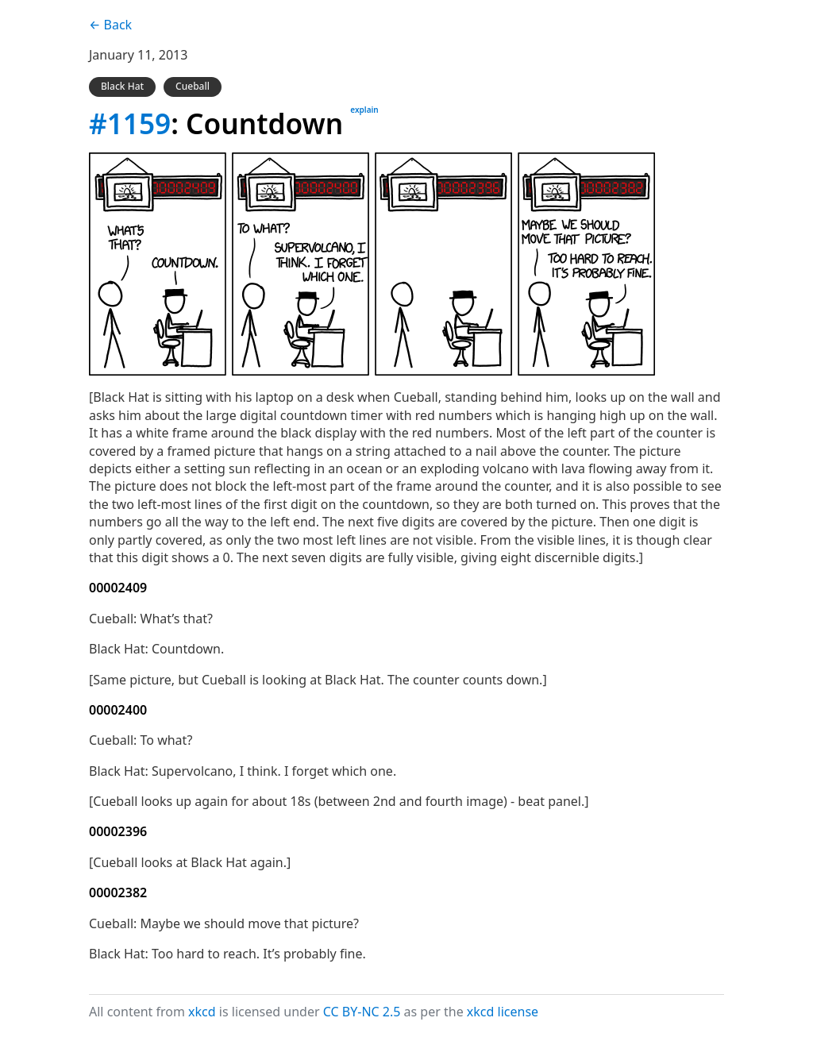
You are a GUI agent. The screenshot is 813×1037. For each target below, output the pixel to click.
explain (364, 109)
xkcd (202, 1011)
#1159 (130, 123)
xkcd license (502, 1011)
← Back (110, 24)
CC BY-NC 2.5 (362, 1011)
